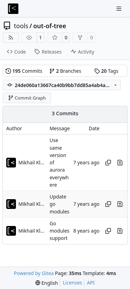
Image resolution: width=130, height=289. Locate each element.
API (91, 282)
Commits (24, 71)
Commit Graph (27, 98)
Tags (106, 71)
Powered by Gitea (34, 273)
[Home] (13, 8)
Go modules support (59, 231)
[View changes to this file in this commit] (120, 162)
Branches (65, 71)
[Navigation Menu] (120, 8)
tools (21, 25)
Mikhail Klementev (32, 162)
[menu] (46, 283)
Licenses (72, 282)
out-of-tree (49, 25)
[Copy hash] (108, 162)
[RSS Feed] (11, 37)
